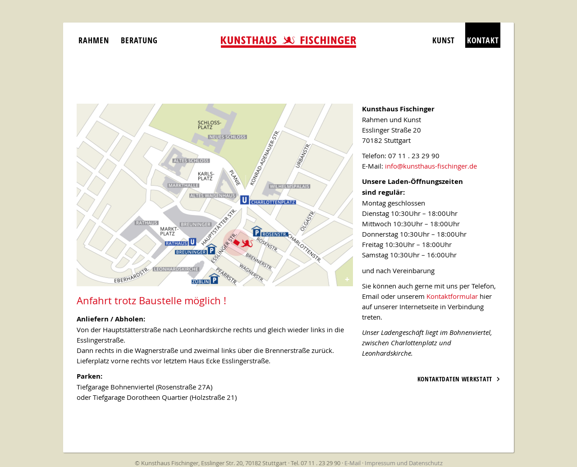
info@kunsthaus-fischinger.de (431, 165)
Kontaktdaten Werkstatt (454, 379)
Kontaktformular (452, 296)
